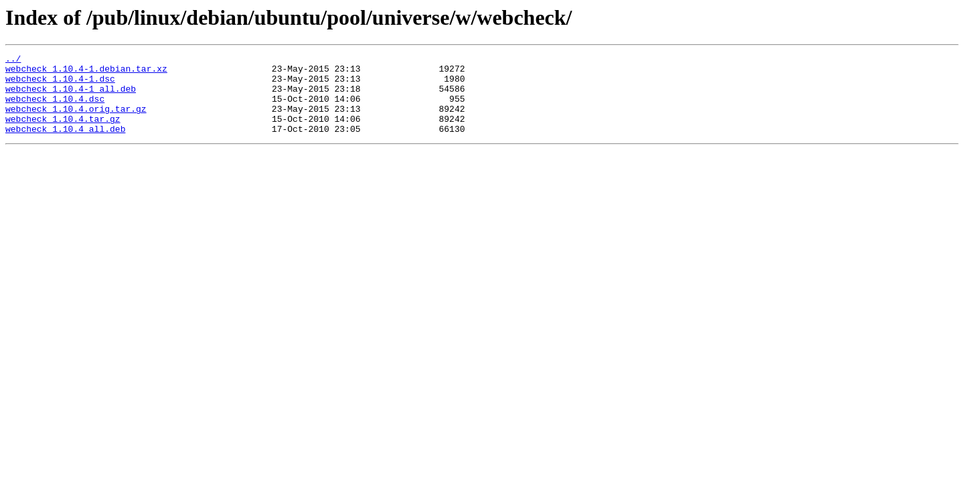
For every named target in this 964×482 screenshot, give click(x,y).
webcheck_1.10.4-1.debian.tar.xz (86, 72)
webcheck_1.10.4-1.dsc (60, 84)
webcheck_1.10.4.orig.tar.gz (76, 120)
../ (13, 60)
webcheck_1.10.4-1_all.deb (70, 96)
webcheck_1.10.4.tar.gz (62, 133)
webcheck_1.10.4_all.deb (65, 145)
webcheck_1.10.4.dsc (54, 108)
